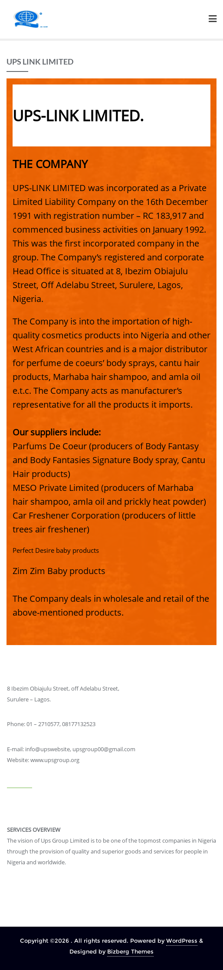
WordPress (181, 940)
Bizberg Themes (130, 951)
